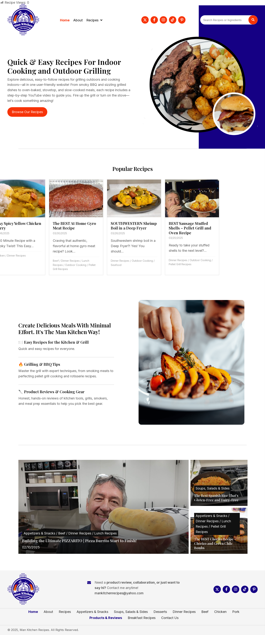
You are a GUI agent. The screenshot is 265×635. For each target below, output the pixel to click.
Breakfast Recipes (142, 618)
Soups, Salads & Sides (131, 611)
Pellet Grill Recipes (133, 264)
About (48, 611)
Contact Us (170, 618)
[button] (145, 20)
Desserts (160, 611)
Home (33, 611)
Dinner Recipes (24, 260)
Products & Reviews (105, 618)
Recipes (65, 611)
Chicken (220, 611)
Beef (9, 260)
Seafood (69, 264)
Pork (235, 611)
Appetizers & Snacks (92, 611)
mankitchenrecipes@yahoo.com (119, 593)
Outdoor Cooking (29, 264)
